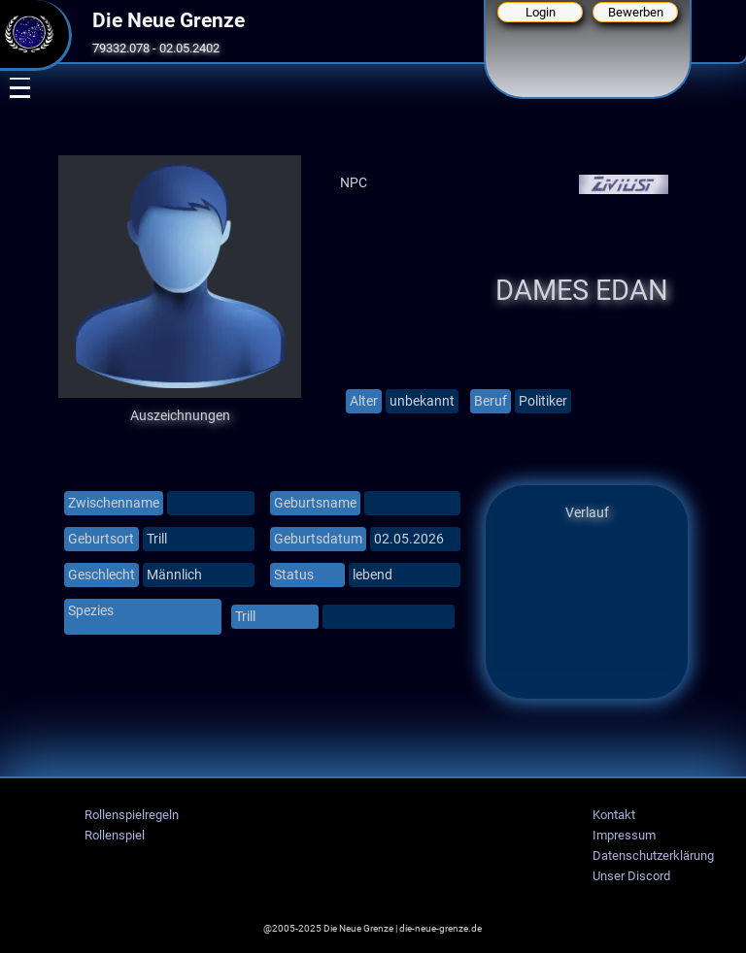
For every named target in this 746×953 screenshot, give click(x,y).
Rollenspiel (115, 835)
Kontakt (614, 814)
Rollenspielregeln (132, 814)
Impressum (624, 835)
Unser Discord (631, 876)
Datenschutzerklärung (653, 855)
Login (541, 12)
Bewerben (635, 12)
